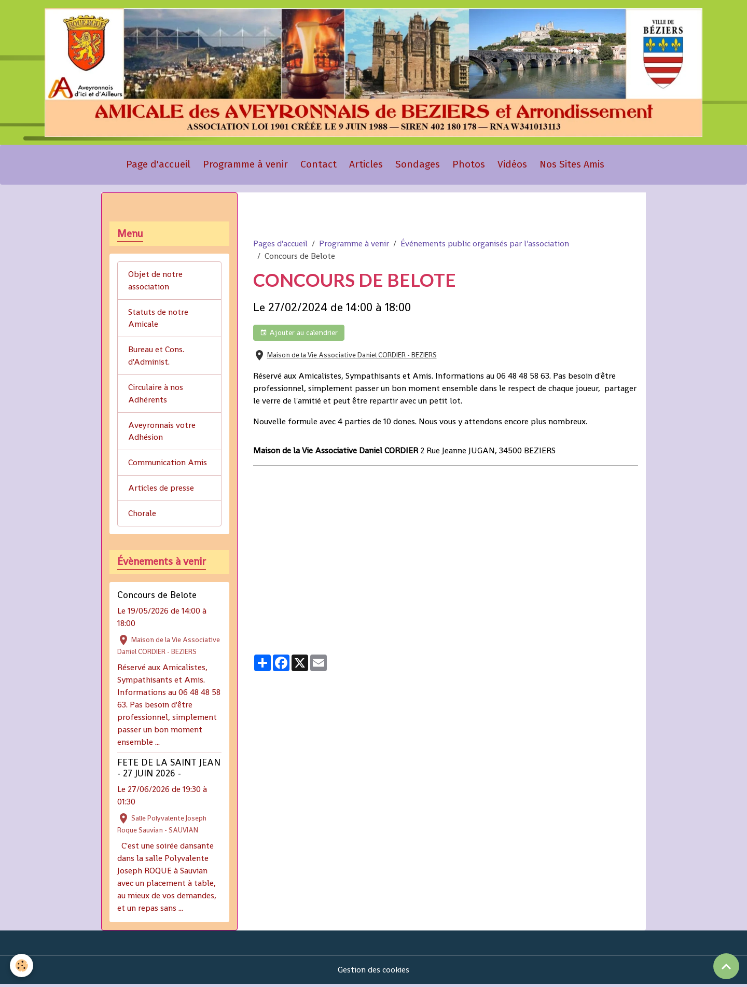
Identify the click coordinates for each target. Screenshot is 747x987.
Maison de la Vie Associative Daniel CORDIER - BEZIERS (352, 356)
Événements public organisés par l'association (484, 245)
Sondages (417, 166)
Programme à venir (245, 166)
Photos (468, 166)
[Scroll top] (726, 966)
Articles (366, 166)
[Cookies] (22, 965)
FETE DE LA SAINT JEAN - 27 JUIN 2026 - (168, 770)
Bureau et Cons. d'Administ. (156, 357)
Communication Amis (167, 465)
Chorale (142, 515)
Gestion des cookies (374, 972)
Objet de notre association (155, 282)
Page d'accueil (158, 166)
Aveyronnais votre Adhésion (162, 433)
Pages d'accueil (280, 245)
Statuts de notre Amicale (158, 319)
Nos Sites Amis (572, 166)
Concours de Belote (157, 597)
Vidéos (512, 166)
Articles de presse (161, 490)
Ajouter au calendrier (299, 334)
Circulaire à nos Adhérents (155, 395)
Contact (318, 166)
